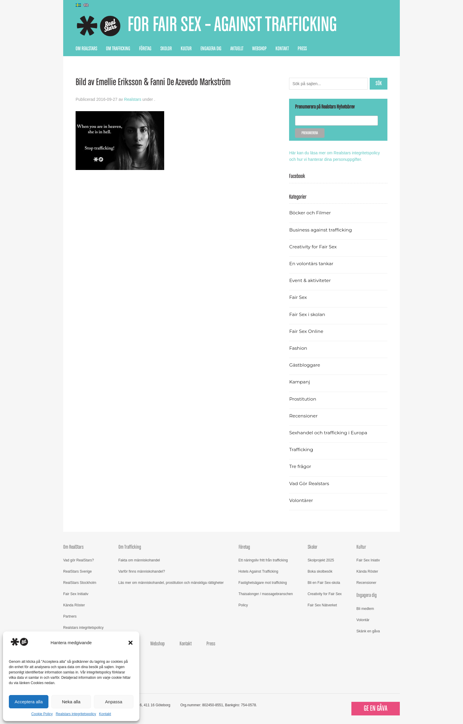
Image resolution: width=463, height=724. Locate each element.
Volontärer (301, 500)
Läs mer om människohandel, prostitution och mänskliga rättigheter (171, 582)
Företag (145, 48)
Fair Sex (298, 297)
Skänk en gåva (368, 631)
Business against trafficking (321, 229)
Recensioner (303, 415)
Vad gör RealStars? (78, 560)
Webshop (259, 48)
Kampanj (299, 381)
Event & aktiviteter (310, 280)
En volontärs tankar (311, 263)
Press (302, 48)
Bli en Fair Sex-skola (324, 582)
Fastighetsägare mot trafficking (263, 582)
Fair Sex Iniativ (368, 560)
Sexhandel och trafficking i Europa (329, 432)
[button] (130, 643)
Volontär (362, 619)
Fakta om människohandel (139, 560)
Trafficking (301, 449)
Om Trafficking (118, 48)
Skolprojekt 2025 (321, 560)
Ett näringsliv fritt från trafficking (263, 560)
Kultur (186, 48)
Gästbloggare (305, 364)
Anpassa (113, 701)
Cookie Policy (42, 714)
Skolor (166, 48)
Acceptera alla (28, 701)
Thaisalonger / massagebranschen (266, 594)
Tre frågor (300, 466)
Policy (243, 605)
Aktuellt (236, 48)
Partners (69, 616)
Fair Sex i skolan (307, 314)
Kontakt (105, 714)
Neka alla (71, 701)
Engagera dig (210, 48)
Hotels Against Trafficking (258, 571)
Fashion (298, 348)
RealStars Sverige (77, 571)
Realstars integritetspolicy (76, 714)
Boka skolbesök (320, 571)
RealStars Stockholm (79, 582)
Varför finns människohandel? (141, 571)
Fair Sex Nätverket (322, 605)
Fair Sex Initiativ (75, 594)
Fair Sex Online (306, 331)
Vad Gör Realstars (309, 483)
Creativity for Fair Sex (313, 246)
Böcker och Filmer (310, 212)
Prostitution (303, 398)
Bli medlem (365, 608)
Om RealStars (86, 48)
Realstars (132, 99)
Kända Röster (74, 605)
